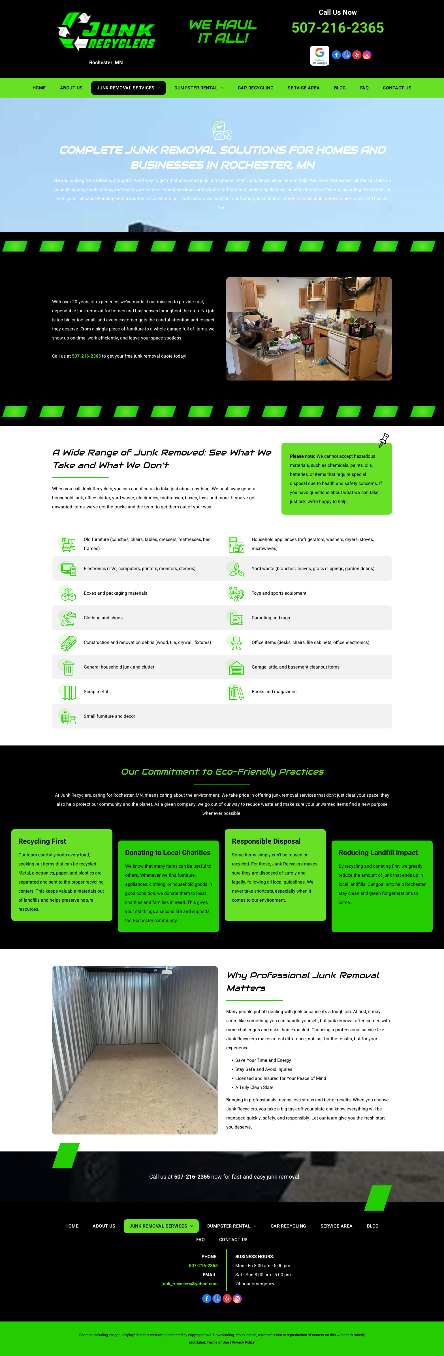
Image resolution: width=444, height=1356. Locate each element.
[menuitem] (39, 88)
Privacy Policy (243, 1342)
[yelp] (356, 55)
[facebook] (336, 55)
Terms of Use (218, 1342)
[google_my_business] (346, 55)
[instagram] (367, 55)
